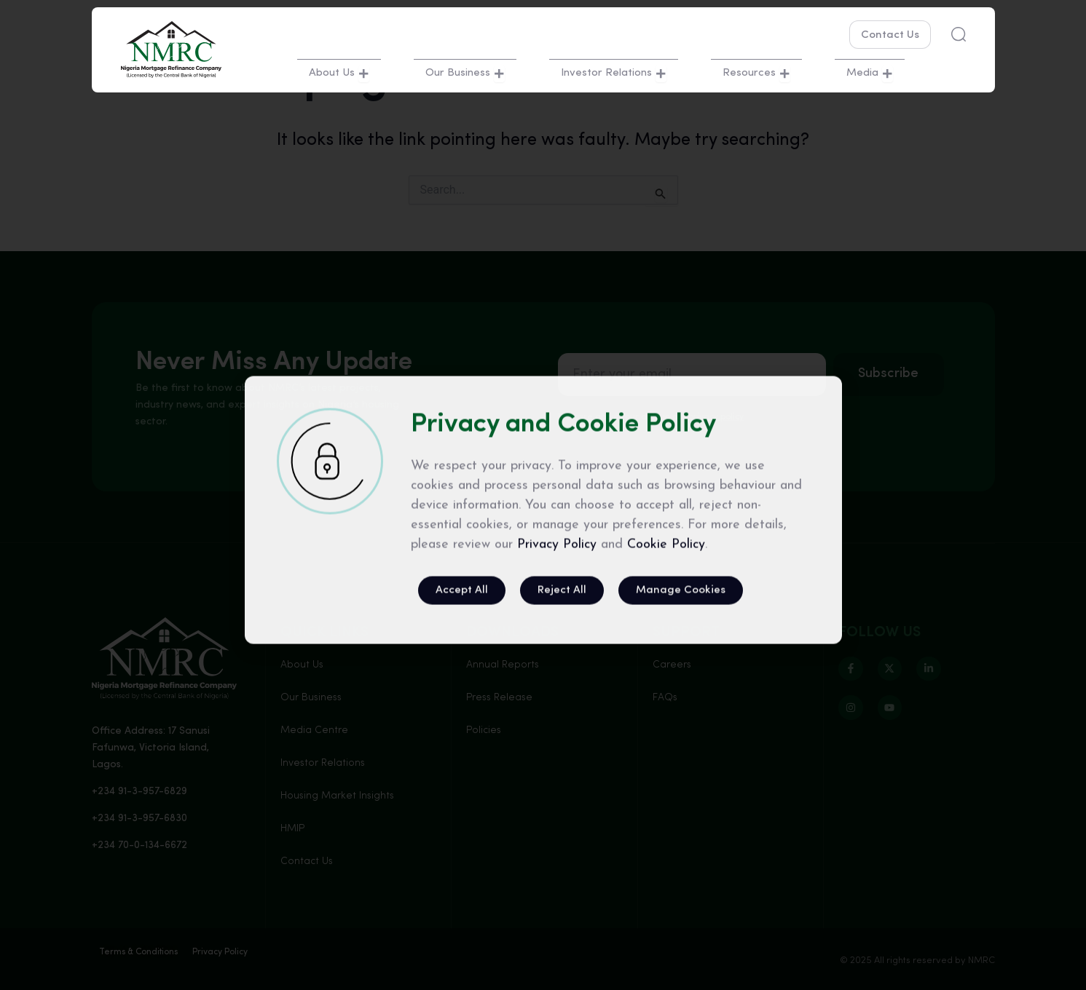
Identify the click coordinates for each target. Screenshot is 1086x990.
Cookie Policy (666, 731)
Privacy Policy (557, 731)
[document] (543, 495)
